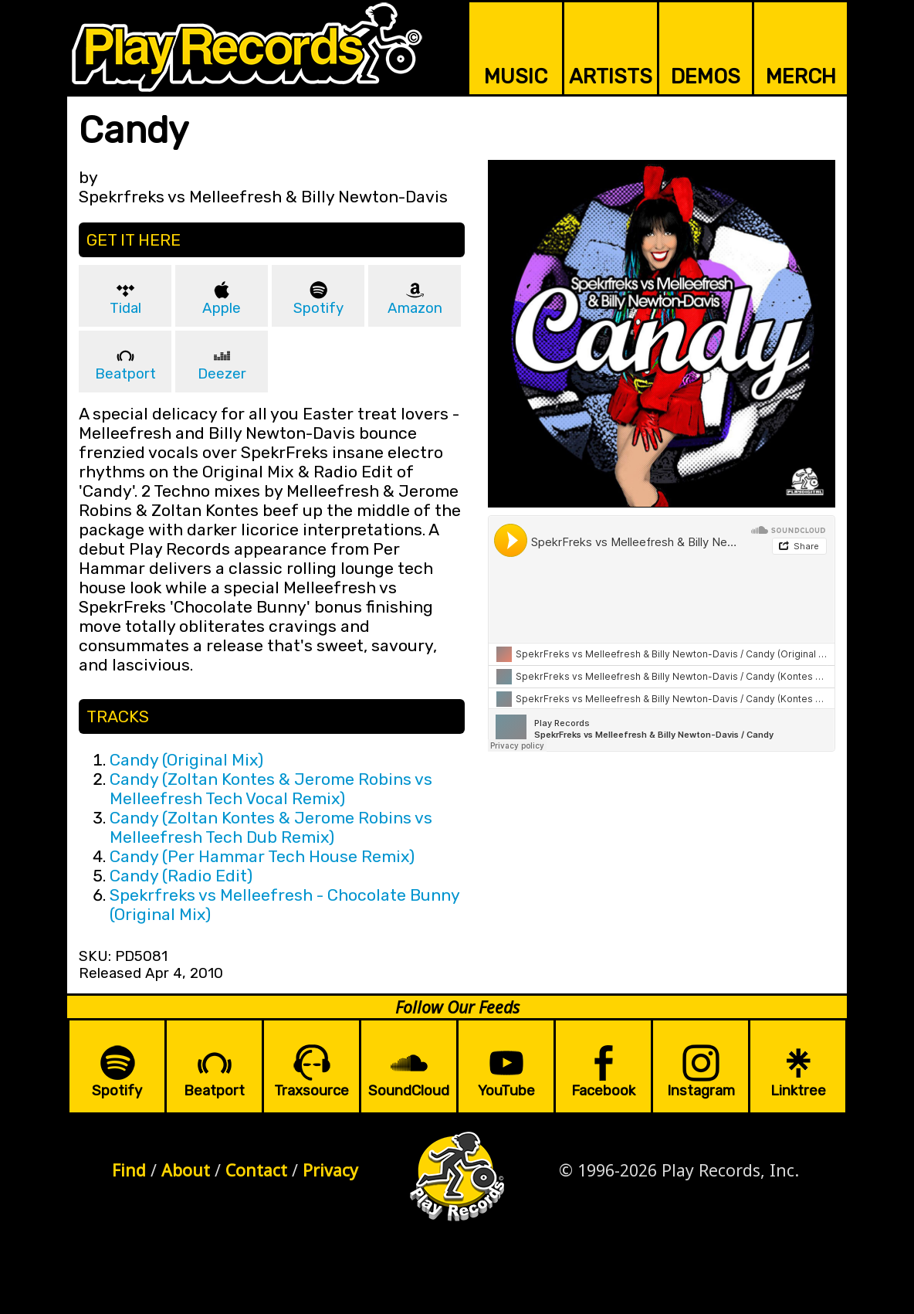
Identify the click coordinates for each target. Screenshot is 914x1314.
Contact (256, 1170)
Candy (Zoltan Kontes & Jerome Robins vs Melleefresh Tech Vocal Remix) (271, 788)
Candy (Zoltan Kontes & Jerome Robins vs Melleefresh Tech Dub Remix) (271, 827)
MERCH (801, 76)
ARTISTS (610, 76)
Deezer (222, 373)
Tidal (125, 308)
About (185, 1170)
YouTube (506, 1090)
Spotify (318, 308)
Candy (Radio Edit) (181, 875)
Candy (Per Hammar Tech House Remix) (262, 856)
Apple (221, 308)
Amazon (415, 308)
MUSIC (515, 76)
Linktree (798, 1090)
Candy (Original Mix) (186, 759)
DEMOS (705, 76)
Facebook (603, 1090)
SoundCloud (408, 1090)
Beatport (125, 373)
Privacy (330, 1170)
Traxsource (311, 1090)
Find (129, 1170)
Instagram (701, 1090)
